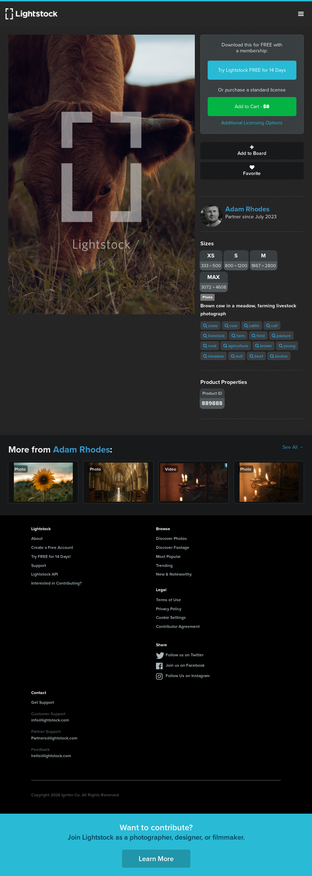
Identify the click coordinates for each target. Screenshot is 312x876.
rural (209, 346)
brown (263, 346)
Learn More (156, 858)
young (287, 346)
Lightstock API (44, 574)
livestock (214, 336)
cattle (251, 325)
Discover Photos (171, 538)
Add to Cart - (252, 106)
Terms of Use (168, 600)
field (258, 336)
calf (272, 325)
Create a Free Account (52, 547)
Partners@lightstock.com (54, 738)
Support (38, 565)
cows (210, 325)
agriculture (235, 346)
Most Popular (168, 556)
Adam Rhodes (247, 209)
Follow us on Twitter (184, 655)
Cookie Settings (171, 617)
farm (238, 336)
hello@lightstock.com (51, 756)
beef (256, 356)
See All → (293, 447)
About (37, 538)
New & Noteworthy (174, 574)
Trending (164, 565)
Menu (300, 13)
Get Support (42, 702)
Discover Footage (172, 547)
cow (231, 325)
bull (237, 356)
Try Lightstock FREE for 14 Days (252, 70)
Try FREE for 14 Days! (51, 556)
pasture (281, 336)
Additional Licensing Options (252, 122)
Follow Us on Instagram (188, 675)
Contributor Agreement (178, 626)
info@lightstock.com (50, 720)
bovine (279, 356)
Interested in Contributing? (56, 583)
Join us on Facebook (185, 665)
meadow (213, 356)
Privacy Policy (168, 609)
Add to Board (252, 151)
